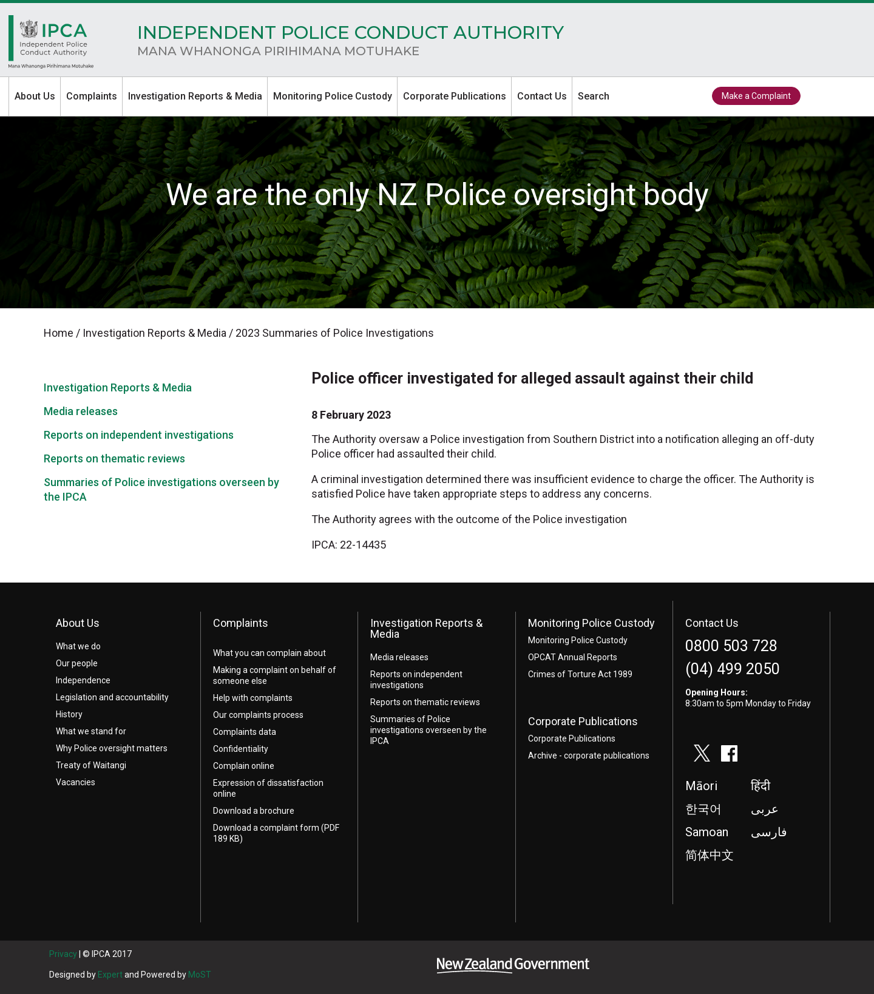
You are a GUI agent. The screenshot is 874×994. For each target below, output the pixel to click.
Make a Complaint (756, 96)
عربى (765, 809)
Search (593, 96)
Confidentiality (240, 749)
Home (50, 45)
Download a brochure (253, 811)
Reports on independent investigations (139, 434)
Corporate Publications (454, 96)
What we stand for (91, 731)
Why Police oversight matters (112, 748)
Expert (110, 974)
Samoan (706, 832)
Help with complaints (253, 698)
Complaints (91, 96)
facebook (847, 96)
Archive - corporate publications (588, 755)
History (69, 714)
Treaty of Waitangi (91, 765)
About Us (35, 96)
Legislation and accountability (112, 697)
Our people (77, 663)
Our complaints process (258, 715)
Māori (701, 786)
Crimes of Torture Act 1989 (580, 674)
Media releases (81, 411)
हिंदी (760, 786)
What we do (78, 646)
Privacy (63, 954)
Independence (83, 680)
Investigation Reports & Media (195, 96)
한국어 (703, 809)
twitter (819, 96)
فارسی (769, 832)
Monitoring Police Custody (332, 96)
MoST (199, 974)
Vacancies (75, 782)
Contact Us (542, 96)
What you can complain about (269, 653)
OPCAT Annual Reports (572, 657)
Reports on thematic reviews (114, 458)
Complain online (243, 766)
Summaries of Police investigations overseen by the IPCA (428, 730)
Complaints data (244, 732)
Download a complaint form (266, 828)
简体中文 (709, 855)
